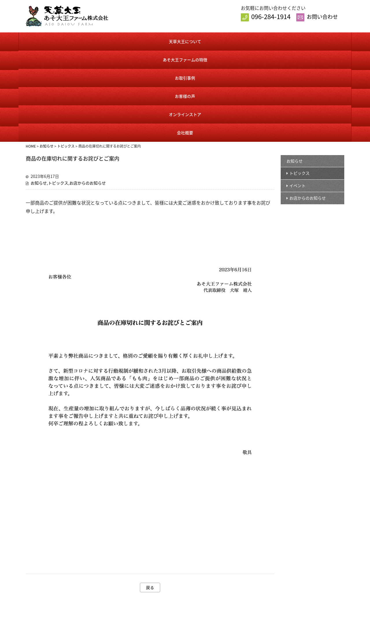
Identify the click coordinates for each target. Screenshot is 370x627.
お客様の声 (212, 41)
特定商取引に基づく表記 (251, 588)
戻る (150, 495)
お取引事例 (157, 41)
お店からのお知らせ (87, 90)
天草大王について (46, 41)
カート (236, 578)
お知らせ (39, 90)
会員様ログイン (244, 569)
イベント (297, 93)
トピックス (58, 90)
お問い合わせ (322, 17)
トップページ (180, 551)
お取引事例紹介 (182, 588)
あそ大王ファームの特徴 (101, 41)
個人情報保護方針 (303, 569)
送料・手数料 (242, 597)
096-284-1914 (271, 16)
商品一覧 (238, 560)
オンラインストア (267, 41)
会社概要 (323, 41)
